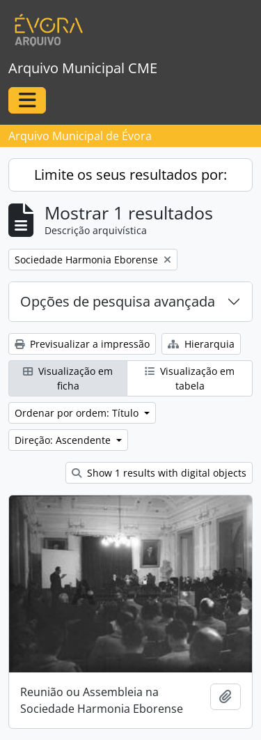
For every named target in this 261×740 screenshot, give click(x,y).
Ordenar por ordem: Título (78, 412)
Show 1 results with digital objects (159, 472)
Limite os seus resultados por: (130, 174)
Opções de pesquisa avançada (117, 301)
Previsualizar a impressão (82, 343)
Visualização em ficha (68, 378)
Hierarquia (201, 343)
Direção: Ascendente (64, 440)
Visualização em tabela (190, 378)
